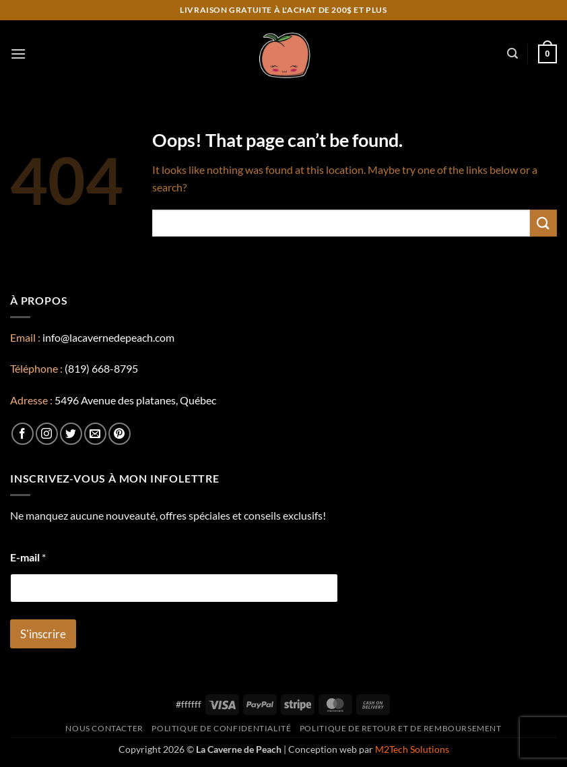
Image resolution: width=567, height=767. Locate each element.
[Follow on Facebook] (22, 434)
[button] (18, 53)
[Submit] (543, 223)
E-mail (28, 557)
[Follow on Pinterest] (119, 434)
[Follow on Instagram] (47, 434)
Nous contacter (104, 728)
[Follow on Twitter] (71, 434)
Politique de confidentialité (221, 728)
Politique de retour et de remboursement (401, 728)
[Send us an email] (95, 434)
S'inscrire (43, 634)
